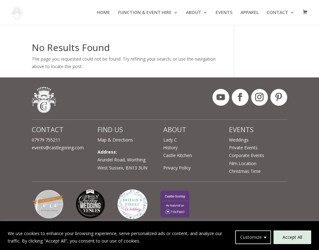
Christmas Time (245, 171)
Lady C (170, 140)
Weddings (239, 140)
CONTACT (277, 12)
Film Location (242, 163)
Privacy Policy (177, 168)
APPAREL (249, 12)
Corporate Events (246, 155)
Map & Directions (115, 140)
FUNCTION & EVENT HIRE (145, 12)
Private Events (243, 147)
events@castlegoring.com (58, 147)
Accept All (292, 237)
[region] (159, 235)
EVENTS (224, 12)
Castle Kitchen (177, 155)
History (170, 147)
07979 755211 (46, 140)
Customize (251, 237)
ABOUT (193, 12)
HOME (103, 12)
